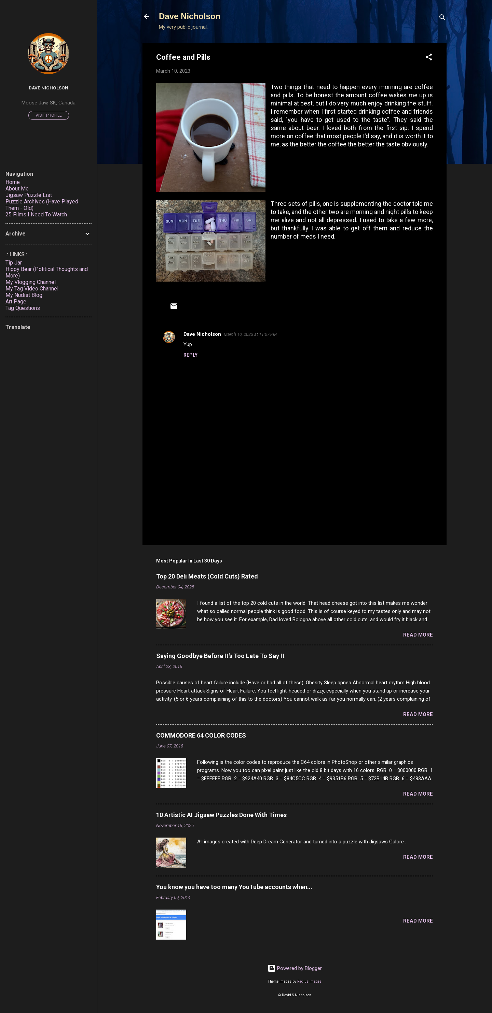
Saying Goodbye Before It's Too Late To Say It (220, 655)
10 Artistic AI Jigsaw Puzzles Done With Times (221, 814)
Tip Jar (13, 262)
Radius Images (309, 981)
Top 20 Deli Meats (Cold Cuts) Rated (207, 576)
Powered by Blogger (295, 968)
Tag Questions (22, 308)
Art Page (15, 301)
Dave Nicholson (189, 16)
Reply (190, 355)
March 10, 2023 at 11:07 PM (250, 334)
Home (12, 182)
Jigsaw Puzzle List (28, 195)
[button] (429, 58)
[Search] (442, 18)
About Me (17, 188)
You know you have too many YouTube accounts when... (234, 886)
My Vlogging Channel (30, 282)
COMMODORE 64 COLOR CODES (201, 735)
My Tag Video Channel (31, 288)
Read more (418, 635)
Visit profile (49, 115)
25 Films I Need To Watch (36, 214)
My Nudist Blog (23, 295)
